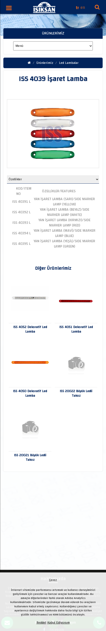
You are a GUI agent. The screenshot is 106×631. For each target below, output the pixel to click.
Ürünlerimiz (44, 63)
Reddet (41, 623)
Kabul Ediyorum (58, 623)
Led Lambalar (68, 63)
